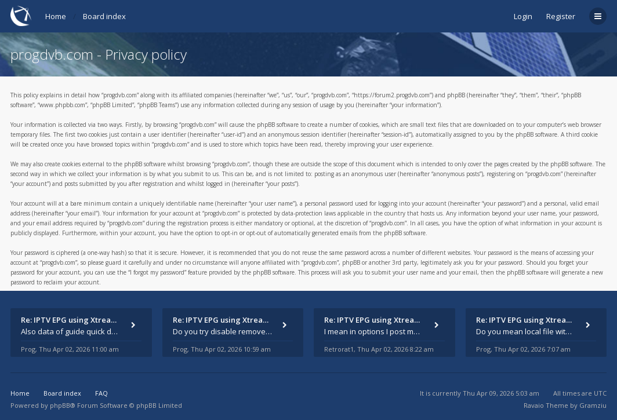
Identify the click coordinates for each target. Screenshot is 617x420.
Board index (104, 16)
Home (55, 16)
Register (560, 16)
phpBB (60, 405)
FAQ (101, 393)
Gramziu (593, 405)
